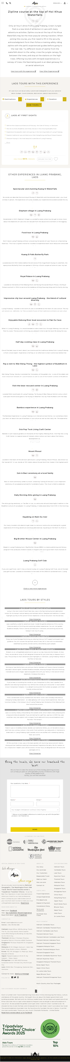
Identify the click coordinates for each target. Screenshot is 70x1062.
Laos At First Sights (24, 115)
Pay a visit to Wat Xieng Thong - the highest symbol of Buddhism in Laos (35, 365)
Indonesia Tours (59, 882)
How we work (41, 882)
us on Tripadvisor (21, 915)
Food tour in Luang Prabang (35, 233)
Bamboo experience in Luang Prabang (35, 408)
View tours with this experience (23, 71)
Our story (40, 867)
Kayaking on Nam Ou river (35, 517)
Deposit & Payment (43, 903)
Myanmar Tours (59, 876)
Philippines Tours (60, 892)
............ (39, 981)
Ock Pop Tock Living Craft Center (35, 430)
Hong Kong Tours (60, 898)
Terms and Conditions (40, 910)
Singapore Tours (59, 889)
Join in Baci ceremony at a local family (35, 474)
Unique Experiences (43, 897)
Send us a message (22, 974)
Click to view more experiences (35, 589)
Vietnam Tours (59, 867)
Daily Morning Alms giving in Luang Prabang (35, 495)
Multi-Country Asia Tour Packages (48, 984)
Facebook (13, 911)
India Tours (58, 913)
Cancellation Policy (43, 906)
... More (7, 142)
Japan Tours (58, 901)
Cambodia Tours (59, 870)
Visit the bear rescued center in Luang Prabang (35, 386)
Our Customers (42, 873)
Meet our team (42, 879)
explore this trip (45, 159)
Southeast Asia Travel (42, 915)
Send (35, 830)
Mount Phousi (35, 452)
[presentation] (26, 822)
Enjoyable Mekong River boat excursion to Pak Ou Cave (35, 321)
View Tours (34, 105)
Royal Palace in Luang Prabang (35, 277)
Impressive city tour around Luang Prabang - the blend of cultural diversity (35, 300)
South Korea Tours (60, 904)
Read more (25, 903)
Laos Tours (57, 873)
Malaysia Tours (59, 886)
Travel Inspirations (43, 894)
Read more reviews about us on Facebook (17, 1013)
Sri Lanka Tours (59, 916)
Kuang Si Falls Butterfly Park (35, 255)
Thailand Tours (59, 879)
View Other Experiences (49, 71)
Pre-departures (42, 900)
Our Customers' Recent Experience (19, 913)
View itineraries (35, 635)
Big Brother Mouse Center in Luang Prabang (35, 539)
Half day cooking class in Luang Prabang (35, 342)
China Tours (58, 895)
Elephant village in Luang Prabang (35, 211)
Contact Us (40, 886)
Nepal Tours (58, 910)
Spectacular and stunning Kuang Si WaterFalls (35, 189)
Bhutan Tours (59, 907)
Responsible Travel (43, 876)
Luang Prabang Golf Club (35, 561)
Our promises (41, 870)
